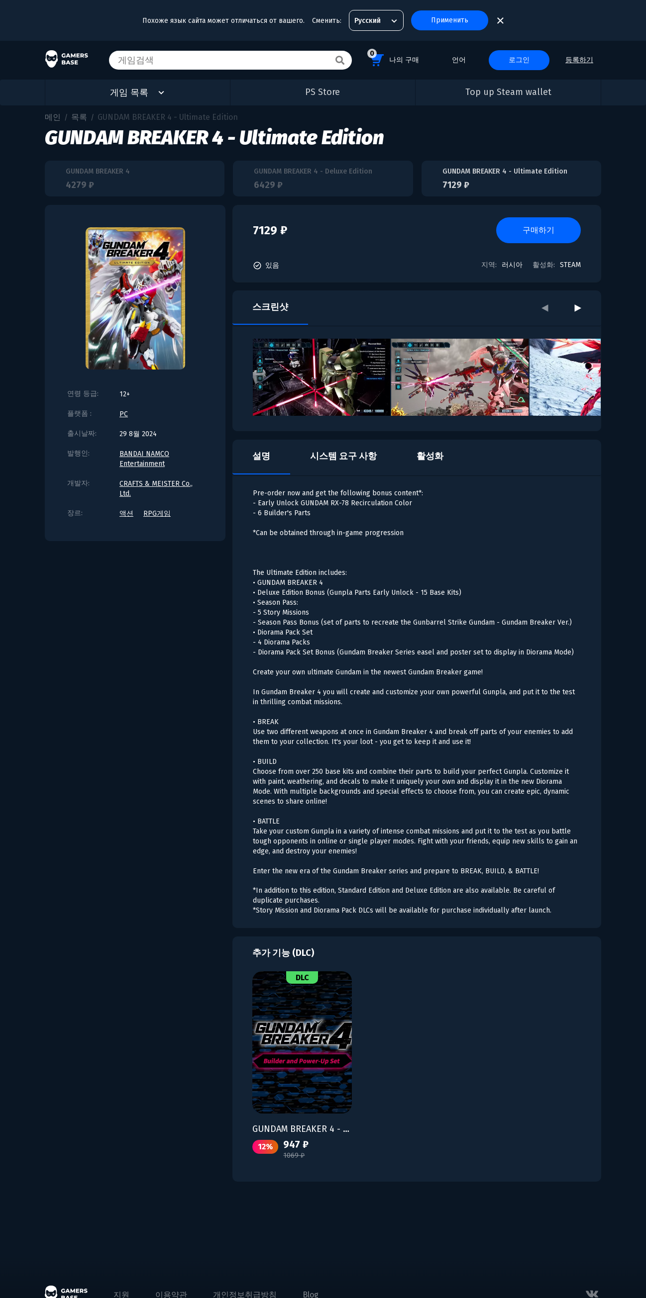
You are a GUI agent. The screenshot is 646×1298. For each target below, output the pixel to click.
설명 (261, 456)
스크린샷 (270, 306)
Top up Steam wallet (508, 92)
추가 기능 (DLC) (283, 952)
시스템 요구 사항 (343, 456)
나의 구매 (393, 58)
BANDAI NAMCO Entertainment (144, 459)
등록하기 (579, 60)
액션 (126, 513)
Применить (449, 20)
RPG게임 (157, 513)
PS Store (322, 92)
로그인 (519, 60)
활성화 (430, 456)
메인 (53, 117)
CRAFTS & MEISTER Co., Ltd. (156, 488)
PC (123, 414)
